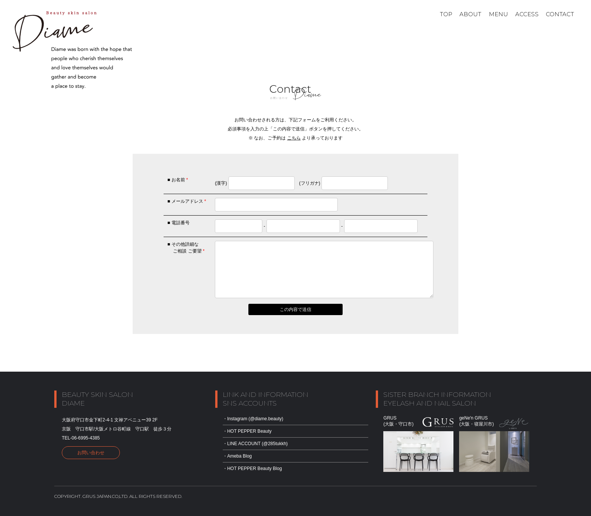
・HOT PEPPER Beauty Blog (252, 468)
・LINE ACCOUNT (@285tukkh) (255, 443)
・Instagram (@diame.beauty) (253, 418)
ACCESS (527, 14)
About (470, 14)
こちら (294, 138)
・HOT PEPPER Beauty (247, 431)
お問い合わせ (90, 452)
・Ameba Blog (237, 456)
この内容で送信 (295, 309)
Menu (498, 14)
